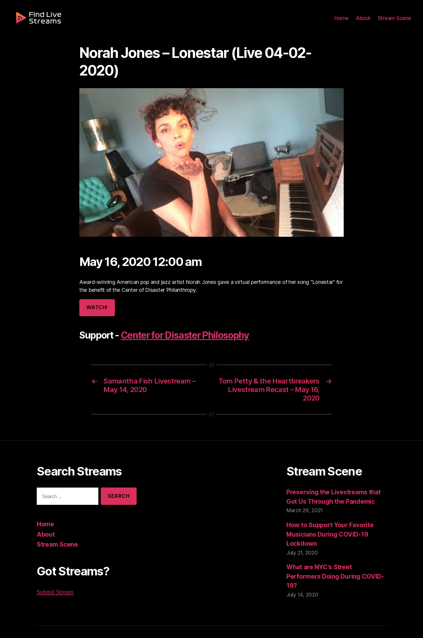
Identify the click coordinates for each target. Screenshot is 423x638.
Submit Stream (55, 573)
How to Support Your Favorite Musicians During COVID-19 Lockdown (328, 515)
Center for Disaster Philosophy (183, 317)
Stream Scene (395, 21)
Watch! (96, 290)
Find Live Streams (75, 621)
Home (345, 21)
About (365, 21)
